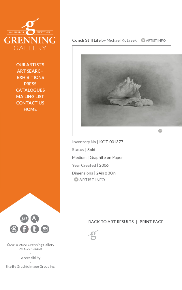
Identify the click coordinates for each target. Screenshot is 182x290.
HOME (30, 109)
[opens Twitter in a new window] (35, 232)
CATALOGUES (30, 90)
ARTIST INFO (153, 40)
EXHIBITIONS (30, 77)
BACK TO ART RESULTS (111, 221)
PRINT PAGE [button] (152, 221)
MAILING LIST (30, 96)
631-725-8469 (30, 249)
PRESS (30, 83)
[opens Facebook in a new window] (25, 232)
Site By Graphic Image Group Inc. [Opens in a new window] (30, 266)
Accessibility (30, 258)
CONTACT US (30, 102)
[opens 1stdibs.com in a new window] (24, 221)
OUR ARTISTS (30, 64)
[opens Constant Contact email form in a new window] (14, 232)
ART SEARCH (30, 71)
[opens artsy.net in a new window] (35, 221)
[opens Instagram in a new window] (45, 232)
